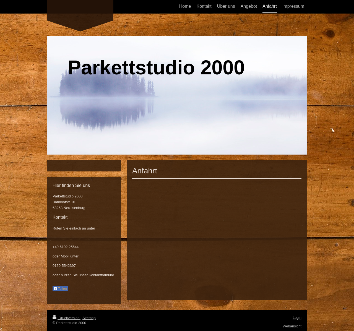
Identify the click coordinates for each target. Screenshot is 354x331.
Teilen (60, 289)
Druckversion (66, 318)
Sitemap (89, 318)
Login (297, 318)
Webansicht (292, 326)
